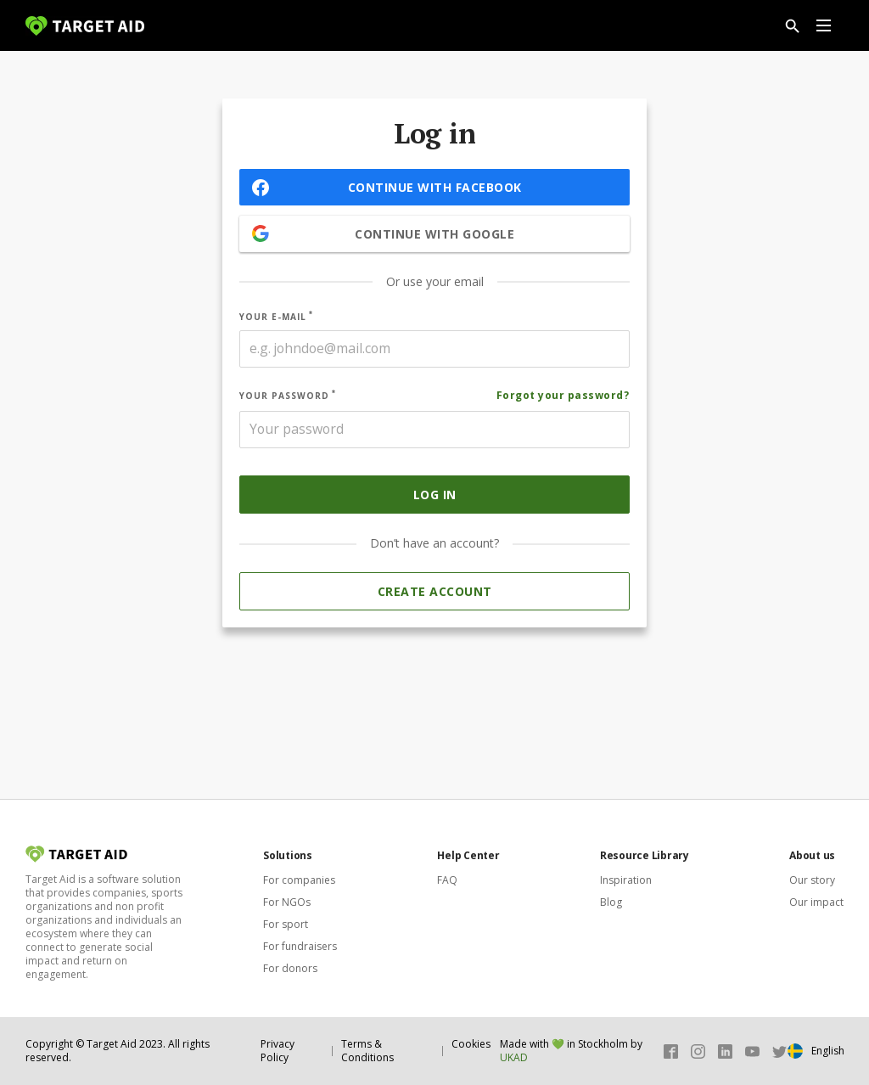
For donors (290, 968)
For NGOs (287, 902)
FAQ (447, 880)
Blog (611, 902)
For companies (299, 880)
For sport (285, 924)
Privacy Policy (277, 1051)
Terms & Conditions (367, 1051)
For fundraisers (300, 946)
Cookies (471, 1044)
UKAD (514, 1057)
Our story (812, 880)
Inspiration (626, 880)
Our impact (816, 902)
